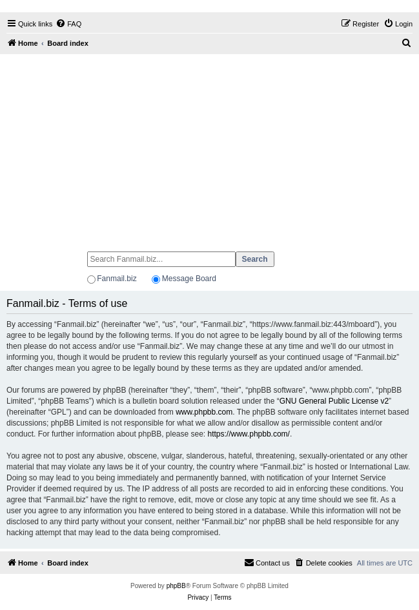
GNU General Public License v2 (334, 401)
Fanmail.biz (116, 278)
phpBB (176, 585)
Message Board (189, 278)
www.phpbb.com (204, 412)
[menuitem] (68, 24)
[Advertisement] (209, 147)
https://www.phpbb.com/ (249, 433)
